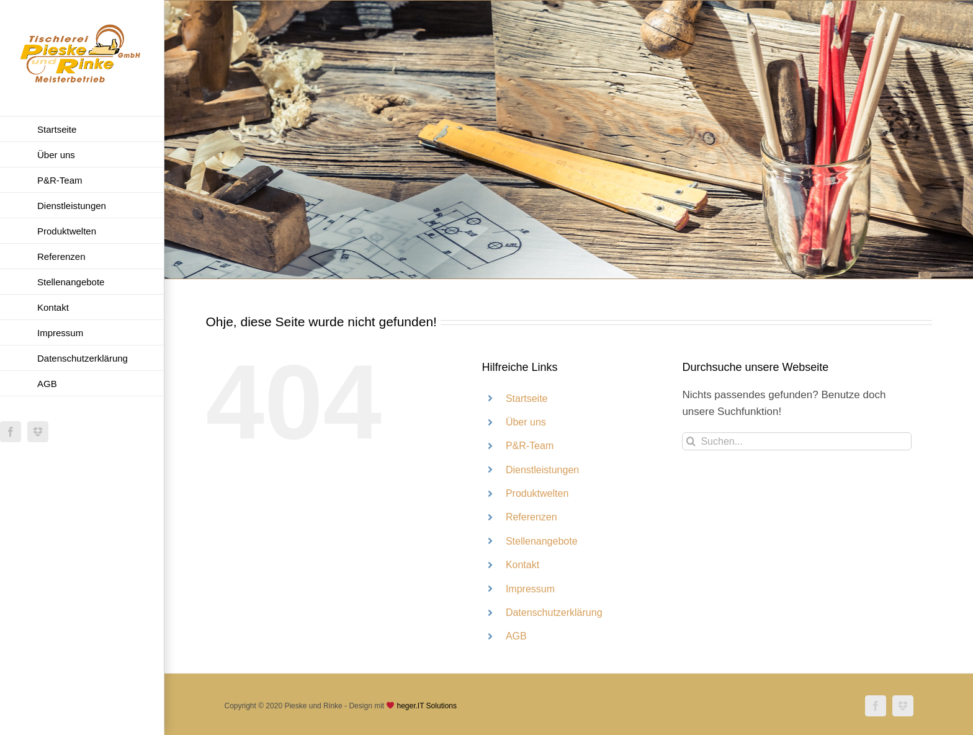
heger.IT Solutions (427, 706)
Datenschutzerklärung (554, 612)
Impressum (530, 589)
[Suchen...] (797, 441)
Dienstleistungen (542, 470)
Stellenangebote (542, 541)
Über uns (526, 422)
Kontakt (522, 564)
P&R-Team (530, 445)
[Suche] (691, 441)
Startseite (527, 398)
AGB (516, 636)
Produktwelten (537, 493)
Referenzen (531, 517)
